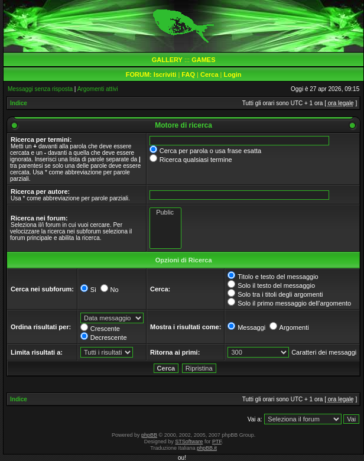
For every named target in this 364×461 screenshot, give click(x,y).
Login (233, 74)
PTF (217, 441)
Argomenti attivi (97, 89)
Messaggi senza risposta (40, 89)
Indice (18, 103)
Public (165, 212)
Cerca (209, 74)
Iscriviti (165, 74)
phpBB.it (207, 448)
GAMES (203, 59)
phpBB (149, 435)
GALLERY (167, 59)
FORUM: (140, 74)
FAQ (188, 74)
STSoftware (189, 441)
